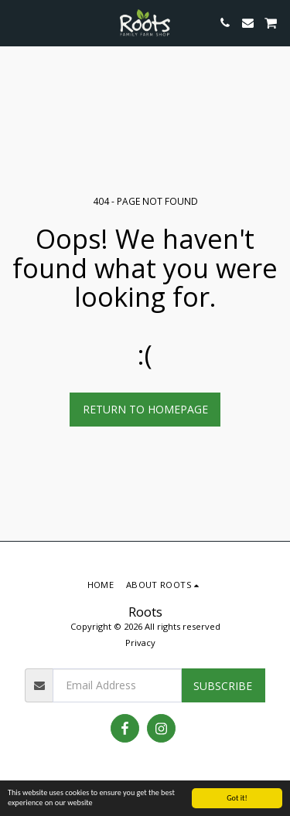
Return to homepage (145, 409)
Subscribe (222, 685)
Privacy (140, 642)
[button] (17, 22)
